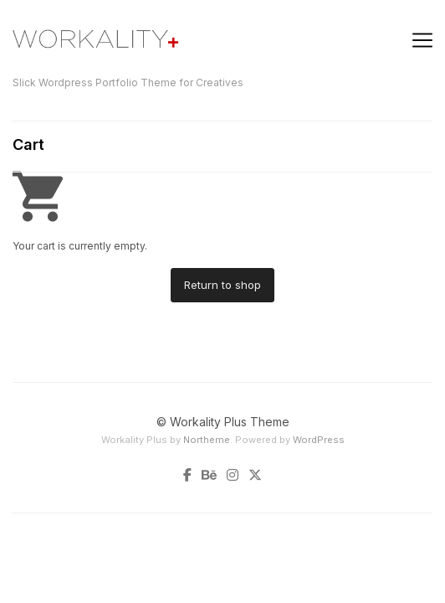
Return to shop (222, 284)
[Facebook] (190, 476)
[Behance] (209, 476)
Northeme (206, 440)
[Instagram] (232, 476)
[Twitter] (252, 476)
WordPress (319, 440)
